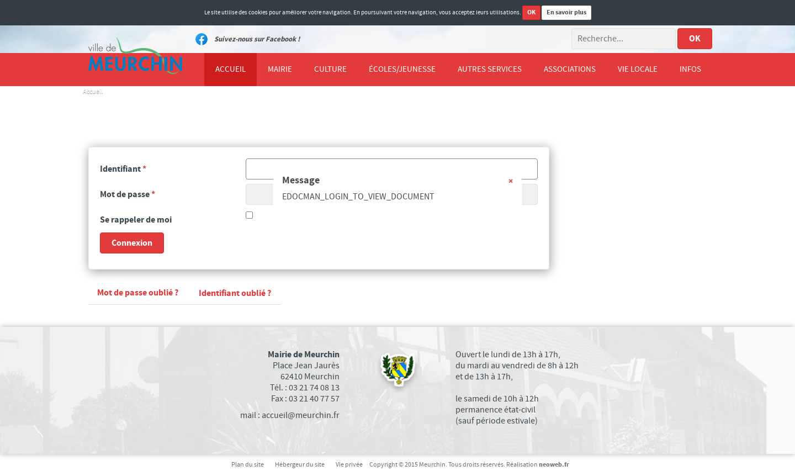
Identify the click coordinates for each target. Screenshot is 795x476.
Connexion (132, 243)
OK (531, 12)
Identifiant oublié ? (235, 293)
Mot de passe (127, 194)
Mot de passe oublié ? (137, 293)
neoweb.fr (554, 464)
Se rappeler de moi (136, 219)
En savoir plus (566, 12)
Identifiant (123, 168)
